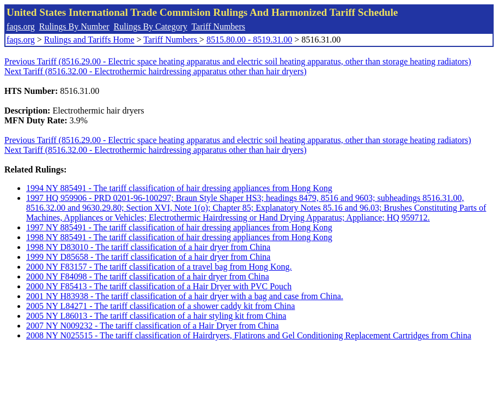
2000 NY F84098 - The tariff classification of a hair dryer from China (147, 276)
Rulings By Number (74, 26)
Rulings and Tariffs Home (89, 39)
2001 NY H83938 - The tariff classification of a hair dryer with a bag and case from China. (184, 296)
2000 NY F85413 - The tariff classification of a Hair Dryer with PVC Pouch (158, 286)
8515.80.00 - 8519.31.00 (249, 39)
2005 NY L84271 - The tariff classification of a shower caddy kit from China (160, 306)
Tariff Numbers (218, 26)
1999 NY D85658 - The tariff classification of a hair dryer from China (148, 256)
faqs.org (21, 26)
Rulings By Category (150, 26)
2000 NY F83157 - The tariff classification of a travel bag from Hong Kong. (159, 266)
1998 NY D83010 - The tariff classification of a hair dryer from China (148, 247)
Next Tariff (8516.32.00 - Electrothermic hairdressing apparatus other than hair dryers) (155, 71)
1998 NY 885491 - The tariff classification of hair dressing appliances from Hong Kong (179, 237)
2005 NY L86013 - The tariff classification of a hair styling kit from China (156, 315)
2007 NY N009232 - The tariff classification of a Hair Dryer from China (152, 325)
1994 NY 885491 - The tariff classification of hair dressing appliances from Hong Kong (179, 188)
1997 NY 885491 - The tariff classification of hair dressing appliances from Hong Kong (179, 227)
